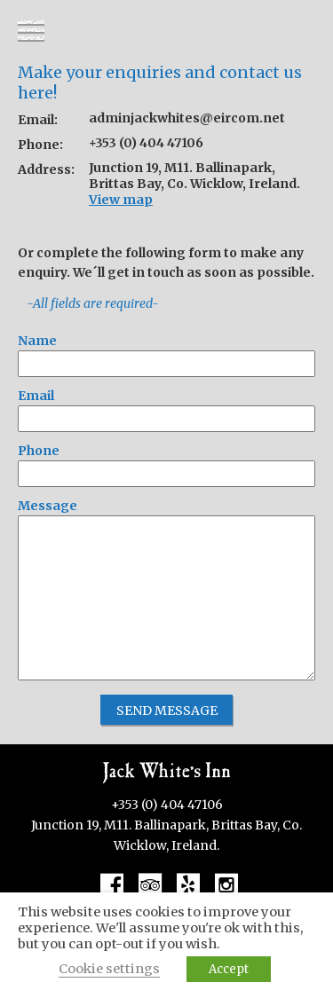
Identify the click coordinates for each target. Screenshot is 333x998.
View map (121, 200)
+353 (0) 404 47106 (146, 143)
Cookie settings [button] (109, 969)
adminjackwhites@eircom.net (187, 118)
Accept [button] (229, 969)
